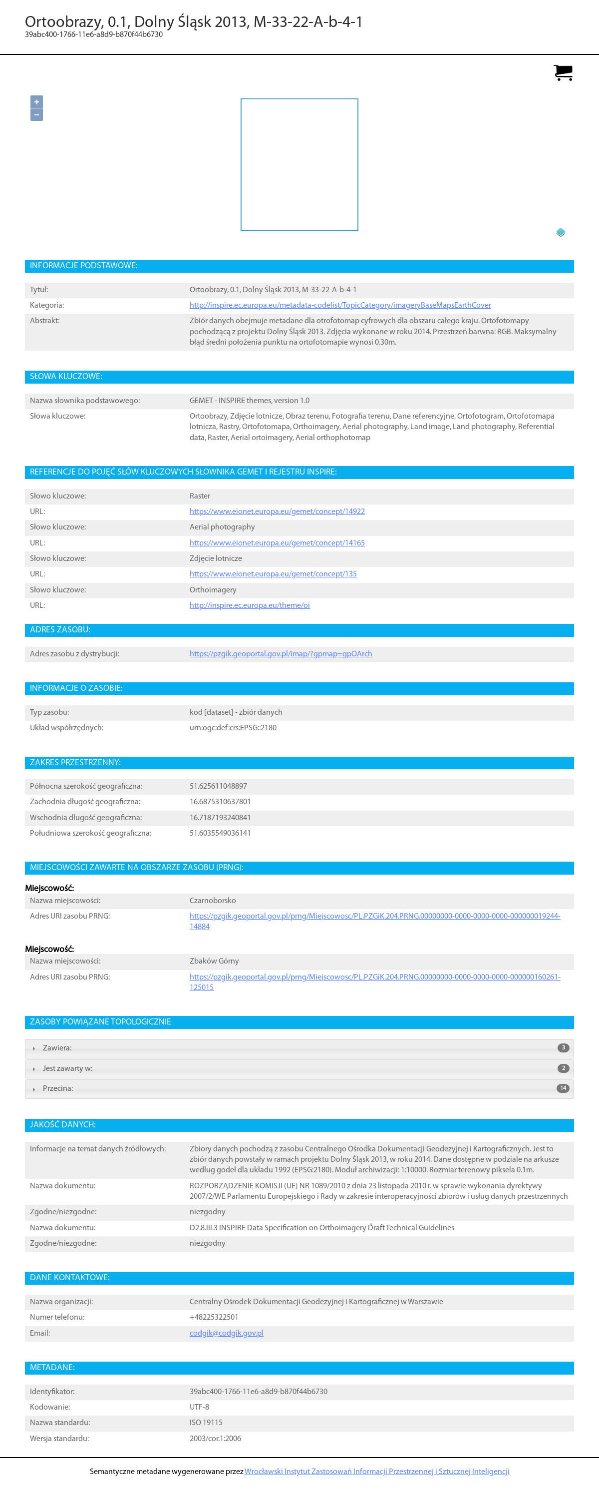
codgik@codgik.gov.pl (227, 1334)
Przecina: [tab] (299, 1088)
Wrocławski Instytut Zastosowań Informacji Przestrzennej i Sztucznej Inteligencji (377, 1472)
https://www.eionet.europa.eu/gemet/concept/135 (273, 574)
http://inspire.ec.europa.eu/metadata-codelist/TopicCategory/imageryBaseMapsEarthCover (340, 306)
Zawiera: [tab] (299, 1047)
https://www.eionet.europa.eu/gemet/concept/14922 (277, 512)
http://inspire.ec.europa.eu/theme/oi (250, 606)
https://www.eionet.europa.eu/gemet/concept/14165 (277, 543)
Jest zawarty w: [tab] (299, 1068)
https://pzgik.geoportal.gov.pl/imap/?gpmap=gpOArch (281, 654)
